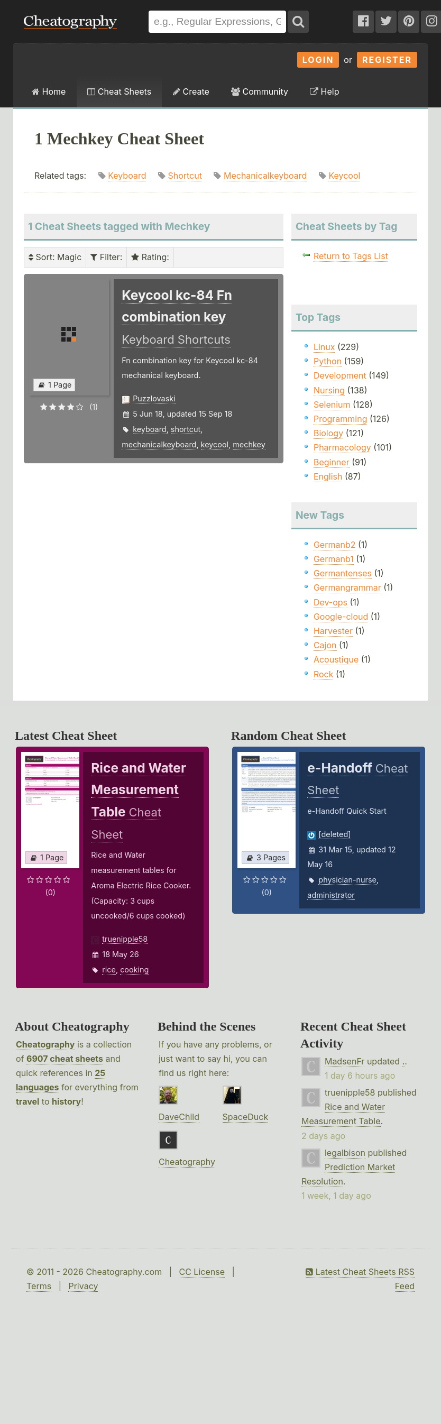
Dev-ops (330, 602)
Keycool (344, 175)
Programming (341, 419)
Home (49, 91)
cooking (134, 969)
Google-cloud (341, 616)
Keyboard (127, 175)
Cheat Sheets (119, 91)
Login (318, 59)
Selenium (332, 404)
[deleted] (334, 834)
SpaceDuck (246, 1116)
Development (340, 375)
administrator (330, 894)
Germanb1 (334, 559)
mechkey (249, 444)
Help (324, 91)
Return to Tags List (351, 256)
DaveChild (179, 1116)
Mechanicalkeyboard (265, 175)
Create (191, 91)
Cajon (325, 645)
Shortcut (185, 175)
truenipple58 (125, 938)
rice (109, 969)
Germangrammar (347, 587)
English (328, 476)
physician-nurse (347, 879)
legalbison (345, 1152)
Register (387, 59)
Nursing (329, 390)
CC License (202, 1271)
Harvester (333, 631)
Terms (38, 1286)
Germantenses (343, 573)
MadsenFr (344, 1061)
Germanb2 (335, 544)
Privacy (83, 1286)
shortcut (185, 429)
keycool (214, 444)
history (66, 1101)
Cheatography (45, 1044)
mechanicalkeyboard (159, 444)
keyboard (150, 429)
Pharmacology (342, 447)
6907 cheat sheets (64, 1058)
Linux (324, 347)
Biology (328, 433)
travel (27, 1101)
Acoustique (336, 659)
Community (259, 91)
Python (328, 361)
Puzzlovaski (154, 398)
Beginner (332, 462)
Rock (324, 674)
